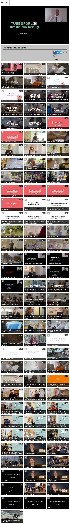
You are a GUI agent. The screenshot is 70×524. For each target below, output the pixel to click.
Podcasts (55, 59)
